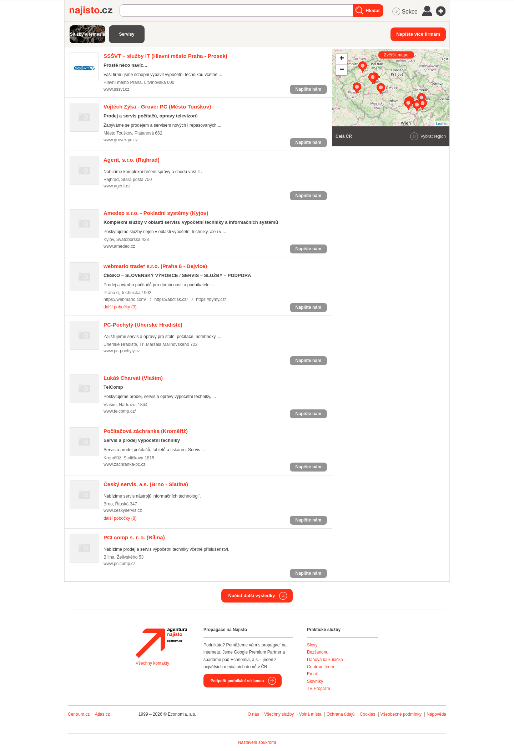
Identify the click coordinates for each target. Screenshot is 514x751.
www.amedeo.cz (119, 246)
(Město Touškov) (157, 107)
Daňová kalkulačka (325, 659)
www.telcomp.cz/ (120, 411)
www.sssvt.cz (116, 89)
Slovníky (315, 681)
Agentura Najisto (161, 643)
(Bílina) (134, 537)
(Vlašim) (133, 378)
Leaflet (442, 123)
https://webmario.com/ (125, 299)
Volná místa (310, 714)
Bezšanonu (317, 652)
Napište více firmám (418, 34)
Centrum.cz (79, 714)
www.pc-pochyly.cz (122, 350)
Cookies (367, 714)
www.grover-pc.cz (121, 139)
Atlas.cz (102, 714)
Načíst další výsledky (251, 595)
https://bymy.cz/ (211, 299)
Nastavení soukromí (257, 742)
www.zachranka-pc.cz (125, 464)
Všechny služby (279, 714)
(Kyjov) (156, 213)
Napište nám (308, 89)
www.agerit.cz (117, 185)
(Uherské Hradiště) (143, 325)
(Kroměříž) (146, 431)
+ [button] (341, 59)
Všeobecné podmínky (401, 714)
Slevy (312, 644)
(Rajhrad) (132, 160)
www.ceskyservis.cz (123, 510)
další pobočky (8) (120, 518)
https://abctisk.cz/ (170, 299)
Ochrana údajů (341, 714)
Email (312, 673)
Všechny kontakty (152, 663)
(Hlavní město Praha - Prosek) (165, 56)
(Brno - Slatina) (146, 484)
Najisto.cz (95, 10)
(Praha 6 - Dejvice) (155, 266)
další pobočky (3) (120, 306)
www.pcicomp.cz (120, 563)
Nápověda (436, 714)
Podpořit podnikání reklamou (237, 681)
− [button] (341, 70)
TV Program (318, 688)
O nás (253, 714)
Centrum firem (320, 666)
